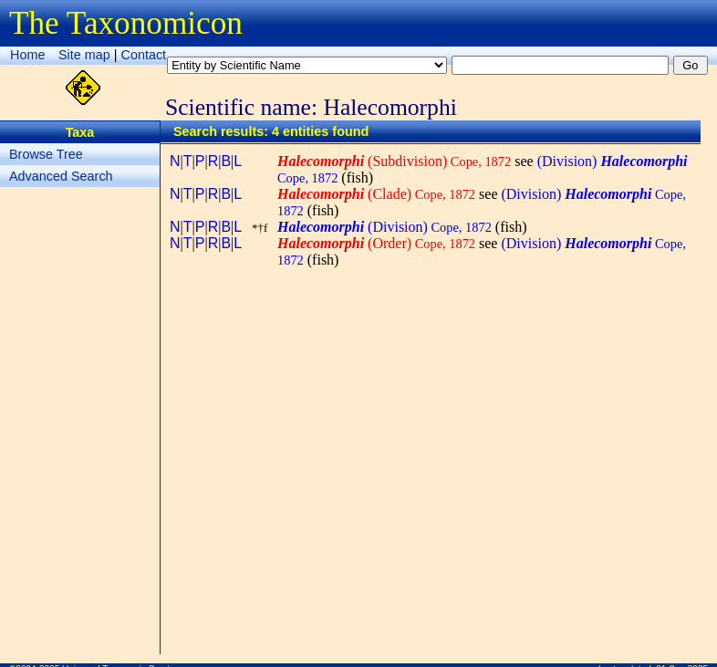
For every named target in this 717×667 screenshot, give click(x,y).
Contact (144, 54)
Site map (84, 54)
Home (27, 54)
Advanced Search (61, 176)
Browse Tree (46, 154)
